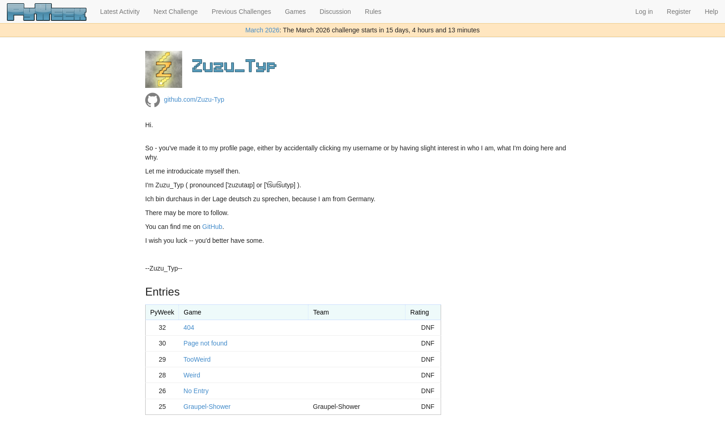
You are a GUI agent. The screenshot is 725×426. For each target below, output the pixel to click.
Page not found (205, 343)
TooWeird (197, 359)
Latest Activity (120, 11)
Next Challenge (176, 11)
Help (711, 11)
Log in (644, 11)
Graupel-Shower (207, 406)
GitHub (212, 226)
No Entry (196, 391)
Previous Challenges (241, 11)
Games (295, 11)
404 (189, 327)
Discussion (335, 11)
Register (679, 11)
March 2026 (262, 30)
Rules (373, 11)
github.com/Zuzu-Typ (194, 99)
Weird (192, 375)
